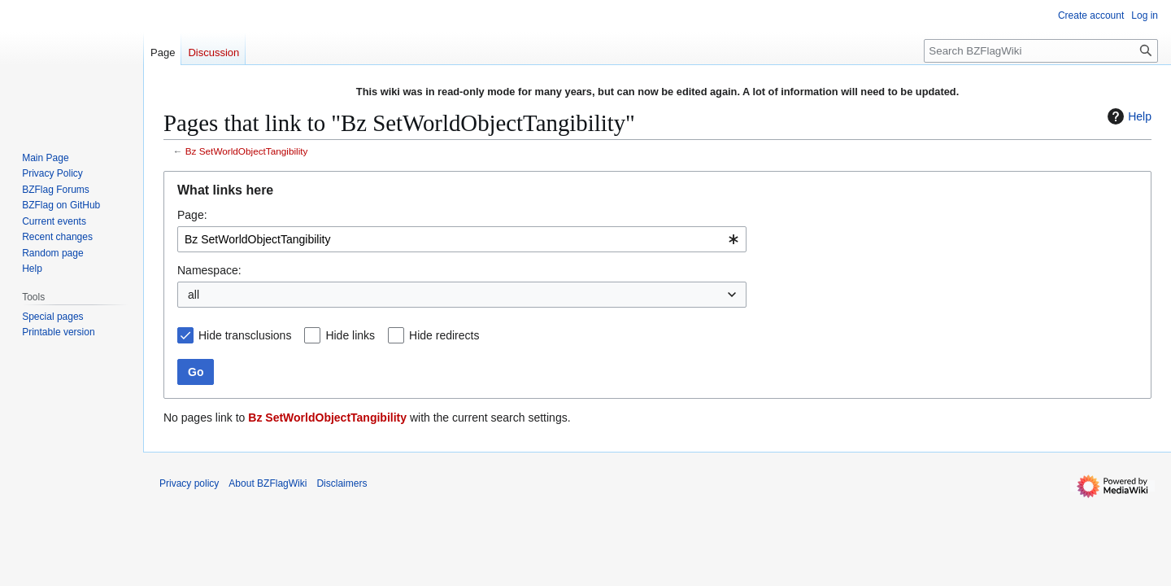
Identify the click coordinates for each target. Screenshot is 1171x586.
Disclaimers (341, 483)
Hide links (350, 335)
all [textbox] (193, 294)
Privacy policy (189, 483)
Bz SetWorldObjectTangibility (246, 151)
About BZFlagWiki (268, 483)
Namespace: (209, 270)
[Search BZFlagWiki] (1041, 51)
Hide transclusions (244, 335)
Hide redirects (444, 335)
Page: (192, 214)
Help (1127, 116)
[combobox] (462, 239)
